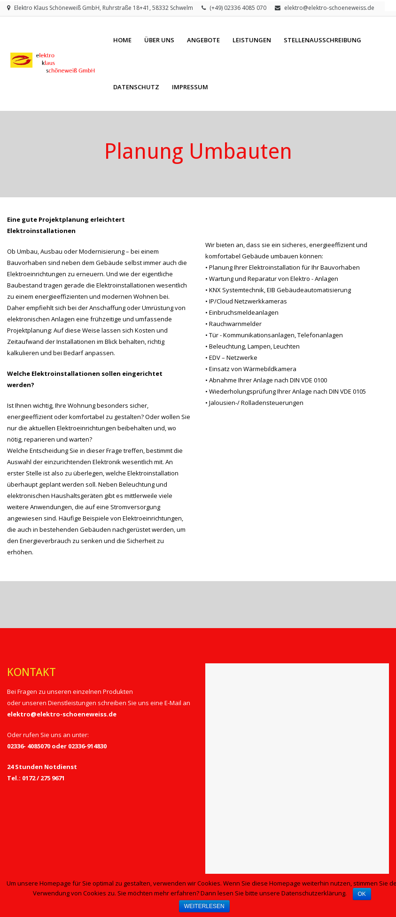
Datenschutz (136, 87)
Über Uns (159, 40)
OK (362, 894)
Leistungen (252, 40)
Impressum (190, 87)
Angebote (203, 40)
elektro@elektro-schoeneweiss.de (329, 8)
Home (122, 40)
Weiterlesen (204, 906)
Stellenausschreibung (322, 40)
